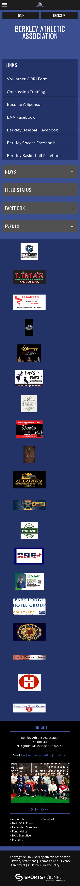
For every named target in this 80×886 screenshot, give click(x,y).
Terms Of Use (49, 861)
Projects (17, 839)
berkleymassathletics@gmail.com (44, 755)
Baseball (48, 819)
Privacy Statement (24, 861)
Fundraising (19, 831)
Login (21, 15)
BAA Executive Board (21, 835)
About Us (18, 819)
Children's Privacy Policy (43, 865)
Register (59, 15)
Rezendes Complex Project (24, 827)
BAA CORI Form (22, 823)
